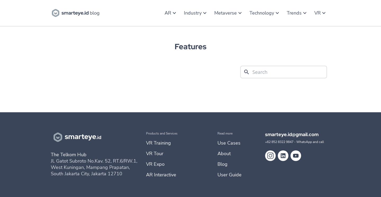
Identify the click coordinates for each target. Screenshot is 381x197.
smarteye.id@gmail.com (292, 134)
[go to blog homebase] (76, 12)
